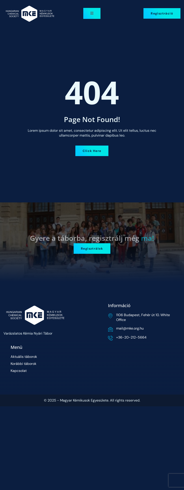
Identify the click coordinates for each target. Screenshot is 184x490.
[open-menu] (91, 13)
